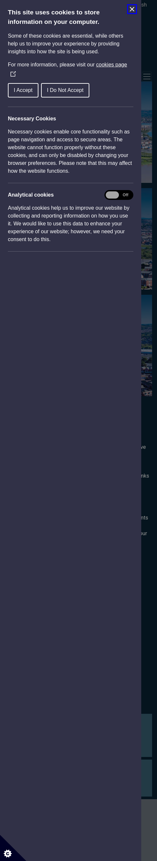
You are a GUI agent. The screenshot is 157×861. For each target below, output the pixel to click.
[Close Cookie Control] (132, 9)
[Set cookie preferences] (13, 848)
